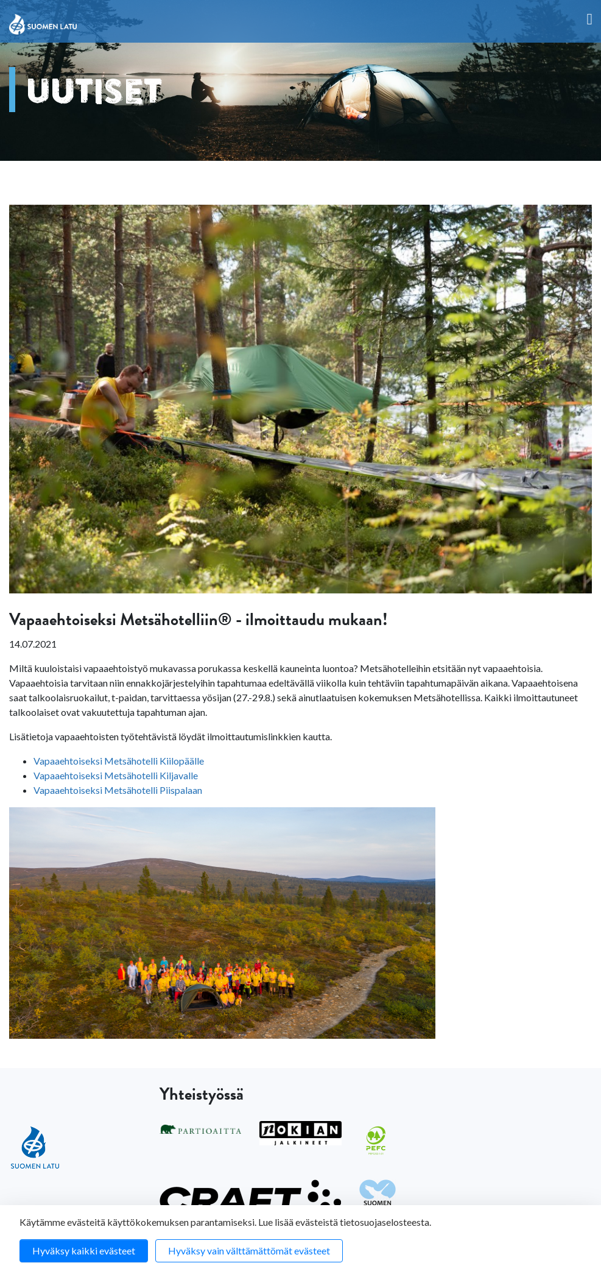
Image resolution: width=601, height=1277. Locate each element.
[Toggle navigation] (590, 19)
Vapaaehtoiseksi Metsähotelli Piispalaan (117, 790)
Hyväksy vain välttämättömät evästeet (249, 1250)
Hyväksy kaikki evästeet (83, 1250)
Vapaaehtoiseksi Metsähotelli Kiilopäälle (118, 760)
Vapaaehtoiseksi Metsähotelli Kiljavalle (115, 775)
